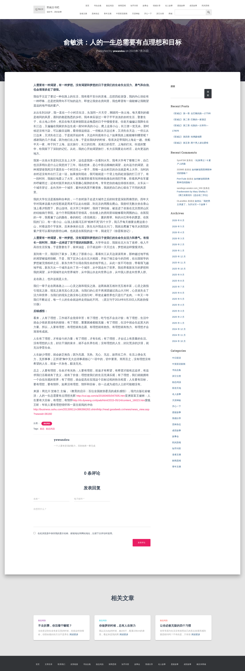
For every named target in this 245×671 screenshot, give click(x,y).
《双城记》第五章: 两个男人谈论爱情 (190, 143)
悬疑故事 (181, 6)
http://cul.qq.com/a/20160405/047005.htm (102, 395)
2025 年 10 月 (179, 268)
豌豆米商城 (201, 664)
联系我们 (61, 664)
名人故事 (169, 6)
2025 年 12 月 (179, 256)
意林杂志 (95, 14)
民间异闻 (205, 6)
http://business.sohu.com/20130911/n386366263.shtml (67, 409)
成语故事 (193, 6)
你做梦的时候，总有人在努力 (117, 625)
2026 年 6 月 (178, 220)
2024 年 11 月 (179, 335)
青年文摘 (107, 14)
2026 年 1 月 (178, 250)
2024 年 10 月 (179, 341)
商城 (170, 14)
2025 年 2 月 (178, 317)
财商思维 (122, 6)
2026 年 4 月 (178, 232)
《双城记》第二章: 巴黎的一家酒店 (189, 119)
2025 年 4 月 (178, 305)
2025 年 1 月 (178, 323)
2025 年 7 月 (178, 286)
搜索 (173, 86)
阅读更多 (74, 634)
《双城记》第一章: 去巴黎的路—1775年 (191, 113)
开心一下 (148, 14)
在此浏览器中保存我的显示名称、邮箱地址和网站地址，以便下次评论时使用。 (76, 533)
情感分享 (156, 6)
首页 (87, 6)
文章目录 (48, 664)
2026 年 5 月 (178, 226)
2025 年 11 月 (179, 262)
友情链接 (74, 664)
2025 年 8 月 (178, 281)
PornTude (181, 179)
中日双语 (176, 358)
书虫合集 (97, 6)
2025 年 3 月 (178, 311)
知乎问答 (134, 6)
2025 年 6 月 (178, 293)
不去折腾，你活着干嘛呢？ (55, 625)
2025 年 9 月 (178, 274)
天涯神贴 (136, 14)
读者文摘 (83, 14)
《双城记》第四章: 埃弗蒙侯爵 (187, 136)
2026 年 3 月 (178, 238)
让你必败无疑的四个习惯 (175, 625)
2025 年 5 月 (178, 298)
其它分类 (160, 14)
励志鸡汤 (110, 6)
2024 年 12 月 (179, 329)
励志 (42, 428)
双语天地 (176, 388)
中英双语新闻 (121, 14)
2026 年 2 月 (178, 244)
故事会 (145, 6)
